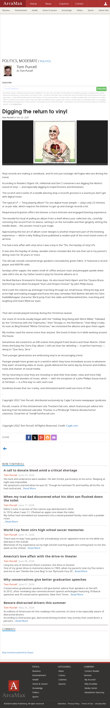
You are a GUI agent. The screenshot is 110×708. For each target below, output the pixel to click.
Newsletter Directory (94, 692)
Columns (62, 679)
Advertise (62, 703)
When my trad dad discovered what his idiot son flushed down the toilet (53, 498)
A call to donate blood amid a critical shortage (40, 470)
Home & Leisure (50, 10)
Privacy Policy (73, 703)
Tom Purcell (10, 475)
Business (6, 10)
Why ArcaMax (91, 683)
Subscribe (101, 89)
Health (35, 10)
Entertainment (21, 10)
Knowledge (67, 10)
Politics (80, 10)
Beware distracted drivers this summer (35, 602)
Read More (29, 488)
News (61, 671)
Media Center (91, 688)
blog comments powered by (17, 652)
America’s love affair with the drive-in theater (40, 556)
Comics (61, 675)
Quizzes (62, 683)
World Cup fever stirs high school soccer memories (44, 530)
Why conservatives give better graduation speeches (45, 579)
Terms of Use (87, 703)
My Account (90, 679)
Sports (91, 10)
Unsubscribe (100, 703)
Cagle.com (72, 425)
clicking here (17, 104)
